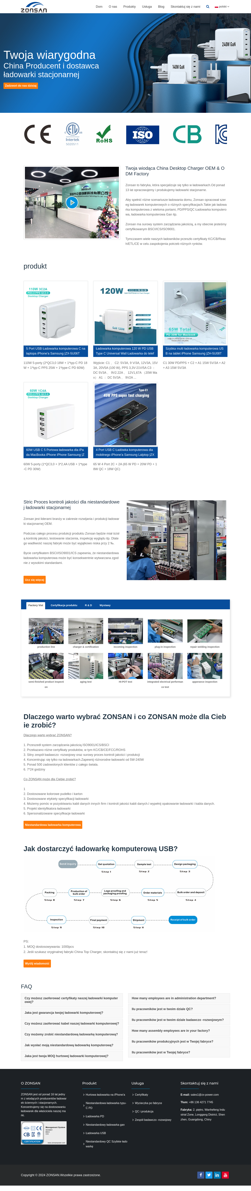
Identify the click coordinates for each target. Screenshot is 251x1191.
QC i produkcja (144, 1116)
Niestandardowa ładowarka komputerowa (57, 828)
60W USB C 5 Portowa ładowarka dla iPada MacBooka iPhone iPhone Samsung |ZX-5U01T (55, 453)
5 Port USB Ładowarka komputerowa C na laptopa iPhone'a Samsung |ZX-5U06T (55, 351)
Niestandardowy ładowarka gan (105, 1130)
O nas (112, 6)
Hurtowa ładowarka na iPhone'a (105, 1100)
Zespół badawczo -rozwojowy (153, 1125)
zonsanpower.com (38, 7)
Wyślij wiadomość (39, 968)
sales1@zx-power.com (205, 1100)
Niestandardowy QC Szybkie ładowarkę (106, 1149)
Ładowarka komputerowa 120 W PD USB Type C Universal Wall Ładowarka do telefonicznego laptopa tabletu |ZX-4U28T (125, 352)
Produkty (129, 6)
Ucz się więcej (37, 580)
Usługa (146, 6)
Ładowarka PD (95, 1121)
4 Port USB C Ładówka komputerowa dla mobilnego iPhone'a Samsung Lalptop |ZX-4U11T (125, 453)
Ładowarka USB (96, 1138)
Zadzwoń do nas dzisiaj (23, 93)
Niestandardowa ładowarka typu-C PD (106, 1111)
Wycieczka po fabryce (148, 1108)
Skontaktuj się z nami (185, 6)
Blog (161, 6)
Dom (98, 6)
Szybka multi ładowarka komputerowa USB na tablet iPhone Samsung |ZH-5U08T (194, 351)
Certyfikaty (141, 1100)
